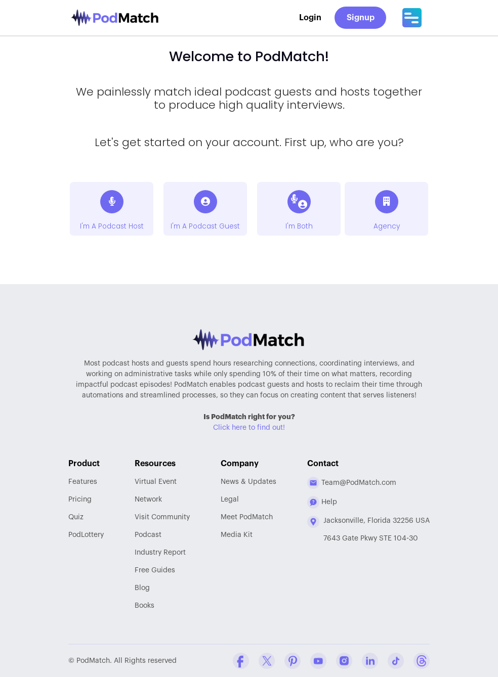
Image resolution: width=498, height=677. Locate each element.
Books (144, 605)
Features (82, 481)
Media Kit (237, 534)
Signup (361, 18)
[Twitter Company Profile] (267, 661)
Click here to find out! (249, 427)
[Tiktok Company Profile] (396, 661)
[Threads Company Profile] (421, 661)
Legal (230, 499)
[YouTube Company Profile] (318, 661)
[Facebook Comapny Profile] (241, 661)
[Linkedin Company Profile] (370, 661)
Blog (142, 588)
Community (162, 517)
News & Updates (248, 481)
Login (310, 18)
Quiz (76, 517)
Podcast (148, 534)
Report (160, 552)
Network (148, 499)
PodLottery (86, 534)
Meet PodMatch (247, 517)
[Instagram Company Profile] (344, 661)
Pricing (80, 499)
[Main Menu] (412, 17)
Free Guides (155, 570)
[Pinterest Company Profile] (292, 661)
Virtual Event (156, 481)
